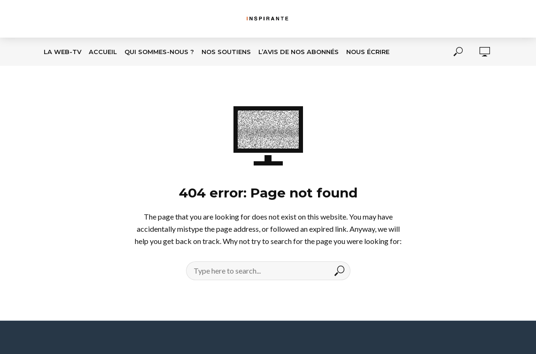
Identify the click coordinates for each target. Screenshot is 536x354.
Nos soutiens (226, 51)
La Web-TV (62, 51)
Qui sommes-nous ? (159, 51)
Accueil (103, 51)
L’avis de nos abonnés (298, 51)
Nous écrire (367, 51)
